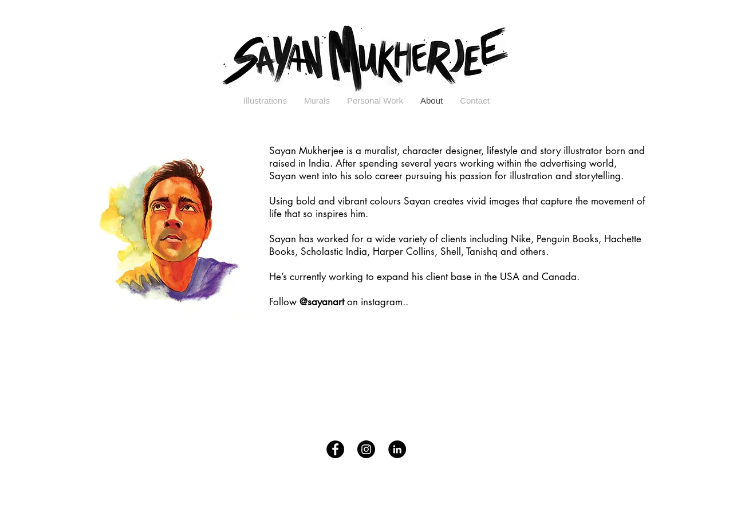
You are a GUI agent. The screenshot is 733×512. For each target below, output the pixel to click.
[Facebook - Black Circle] (335, 449)
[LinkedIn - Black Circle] (397, 449)
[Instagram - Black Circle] (366, 449)
